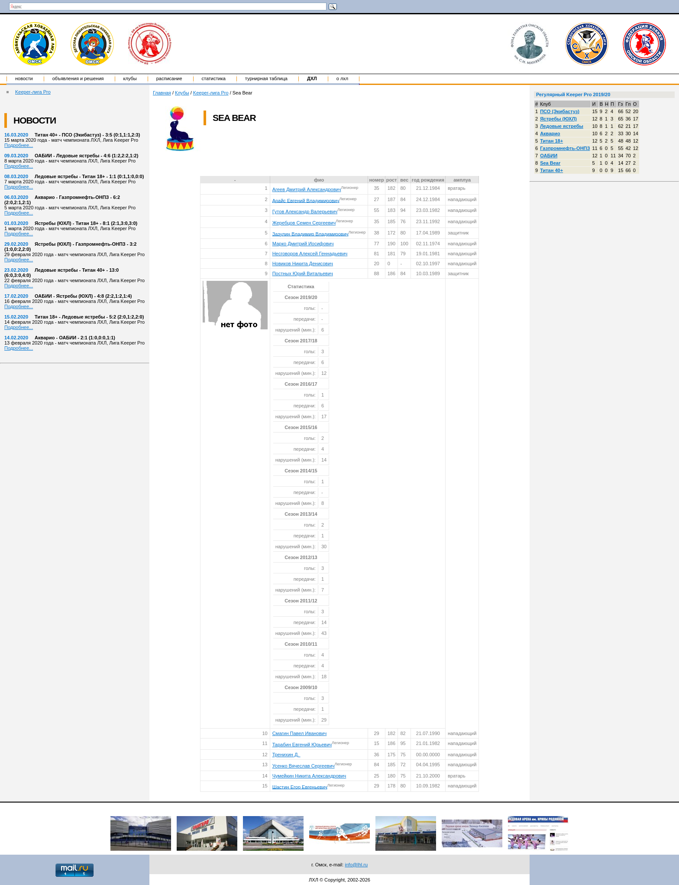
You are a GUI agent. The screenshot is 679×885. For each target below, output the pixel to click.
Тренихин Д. (286, 754)
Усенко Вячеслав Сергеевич (303, 765)
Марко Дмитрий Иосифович (303, 243)
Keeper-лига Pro (33, 91)
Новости (24, 78)
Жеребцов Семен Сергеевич (304, 222)
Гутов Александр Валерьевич (304, 211)
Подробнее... (18, 145)
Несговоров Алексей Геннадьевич (310, 253)
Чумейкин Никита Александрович (309, 775)
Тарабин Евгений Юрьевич (302, 744)
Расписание (169, 78)
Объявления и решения (78, 78)
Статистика (214, 78)
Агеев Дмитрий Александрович (306, 189)
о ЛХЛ (342, 78)
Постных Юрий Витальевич (302, 273)
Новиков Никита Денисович (302, 263)
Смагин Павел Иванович (299, 733)
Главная (162, 92)
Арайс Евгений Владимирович (306, 200)
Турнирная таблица (266, 78)
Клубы (130, 78)
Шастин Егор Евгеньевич (299, 786)
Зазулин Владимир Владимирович (310, 233)
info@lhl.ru (356, 864)
